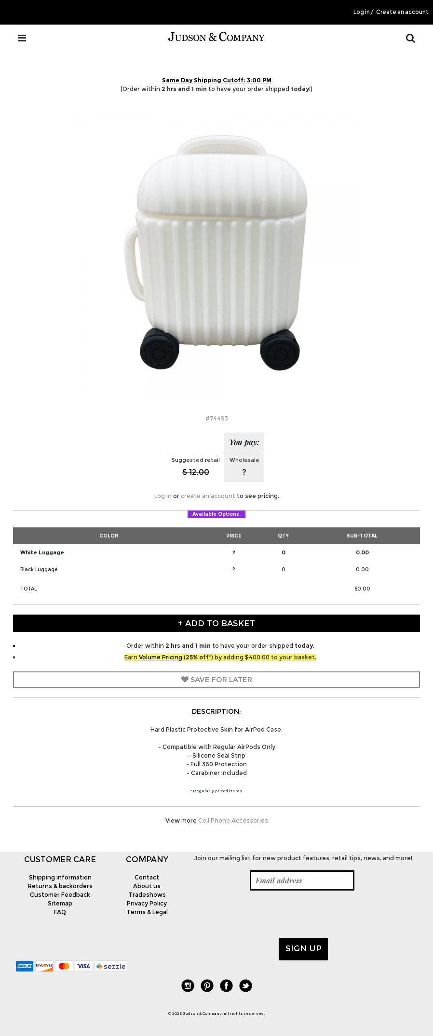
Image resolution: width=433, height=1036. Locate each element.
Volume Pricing (160, 657)
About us (147, 886)
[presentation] (262, 914)
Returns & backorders (60, 886)
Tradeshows (147, 894)
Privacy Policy (147, 903)
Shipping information (60, 877)
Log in (361, 12)
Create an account (402, 12)
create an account (208, 495)
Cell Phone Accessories (233, 820)
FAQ (60, 912)
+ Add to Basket (216, 623)
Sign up (303, 948)
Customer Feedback (60, 894)
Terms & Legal (147, 912)
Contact (147, 877)
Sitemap (60, 903)
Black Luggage (38, 569)
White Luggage (42, 552)
